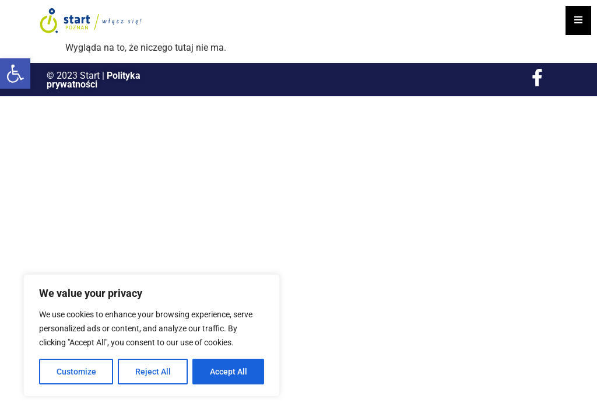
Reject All (153, 371)
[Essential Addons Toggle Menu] (578, 20)
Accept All (228, 371)
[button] (15, 73)
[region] (151, 335)
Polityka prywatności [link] (94, 80)
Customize (76, 371)
